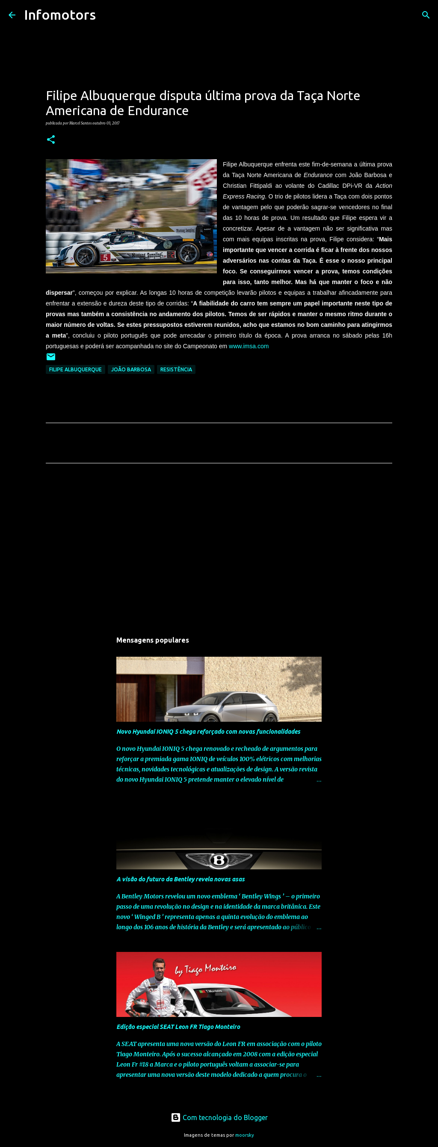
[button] (51, 139)
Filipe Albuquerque (75, 369)
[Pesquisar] (108, 15)
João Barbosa (131, 369)
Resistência (176, 369)
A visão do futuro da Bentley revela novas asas (180, 879)
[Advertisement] (219, 550)
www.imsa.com (249, 346)
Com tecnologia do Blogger (219, 1117)
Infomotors (60, 14)
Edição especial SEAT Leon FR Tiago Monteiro (178, 1026)
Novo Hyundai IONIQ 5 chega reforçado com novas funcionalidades (208, 731)
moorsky (244, 1135)
